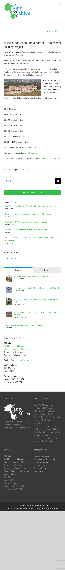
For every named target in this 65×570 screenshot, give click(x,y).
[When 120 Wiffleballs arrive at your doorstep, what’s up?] (9, 300)
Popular (18, 270)
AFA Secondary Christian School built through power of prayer (31, 206)
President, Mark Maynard (14, 346)
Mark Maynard (10, 170)
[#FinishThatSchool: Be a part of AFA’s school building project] (9, 312)
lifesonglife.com (41, 468)
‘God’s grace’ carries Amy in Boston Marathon (24, 325)
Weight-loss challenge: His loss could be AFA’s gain (27, 229)
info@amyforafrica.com (19, 360)
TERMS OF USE (29, 505)
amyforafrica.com (29, 153)
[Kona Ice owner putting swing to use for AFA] (9, 276)
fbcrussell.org (40, 465)
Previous (49, 31)
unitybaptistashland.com (44, 459)
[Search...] (29, 181)
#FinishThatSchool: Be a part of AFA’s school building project (36, 313)
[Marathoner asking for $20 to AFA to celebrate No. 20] (9, 288)
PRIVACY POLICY (42, 505)
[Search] (58, 181)
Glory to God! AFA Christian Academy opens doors (26, 222)
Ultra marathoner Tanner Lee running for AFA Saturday (28, 214)
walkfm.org (39, 471)
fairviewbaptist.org (42, 462)
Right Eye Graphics (52, 508)
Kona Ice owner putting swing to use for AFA (33, 276)
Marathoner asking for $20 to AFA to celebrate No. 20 (36, 288)
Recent (46, 270)
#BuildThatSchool (50, 158)
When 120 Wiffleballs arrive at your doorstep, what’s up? (36, 300)
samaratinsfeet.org (42, 456)
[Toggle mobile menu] (60, 4)
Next (57, 31)
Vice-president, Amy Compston (16, 349)
